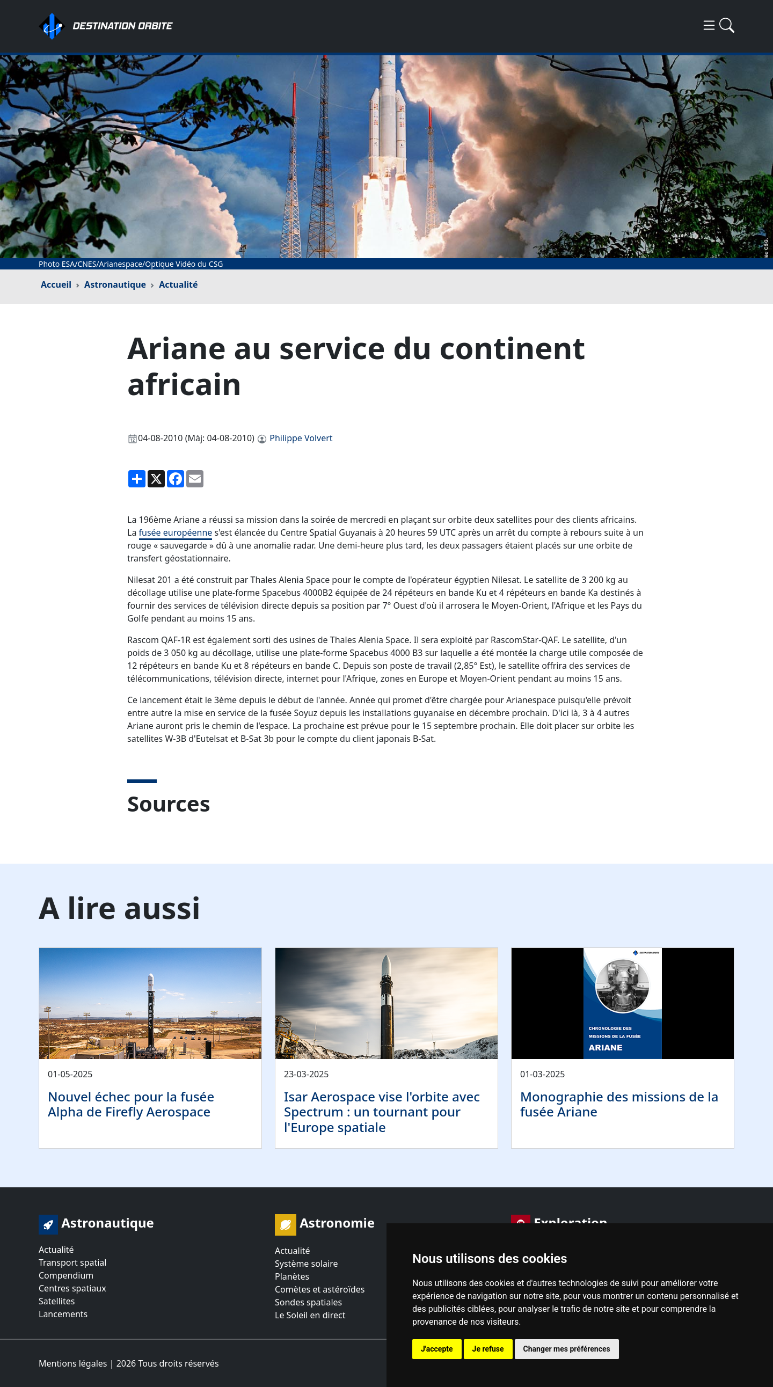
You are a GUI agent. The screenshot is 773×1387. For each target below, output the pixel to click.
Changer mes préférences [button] (566, 1349)
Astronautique (115, 284)
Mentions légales (73, 1363)
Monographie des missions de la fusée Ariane (619, 1104)
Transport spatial (72, 1262)
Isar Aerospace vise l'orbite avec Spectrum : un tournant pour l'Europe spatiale (382, 1111)
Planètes (292, 1276)
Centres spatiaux (72, 1288)
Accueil (56, 284)
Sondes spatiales (308, 1302)
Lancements (63, 1314)
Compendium (66, 1275)
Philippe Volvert (300, 438)
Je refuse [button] (488, 1349)
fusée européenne (176, 532)
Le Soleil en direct (310, 1315)
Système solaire (306, 1263)
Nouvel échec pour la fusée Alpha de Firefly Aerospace (131, 1104)
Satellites (57, 1301)
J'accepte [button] (437, 1349)
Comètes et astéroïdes (319, 1289)
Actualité (178, 284)
